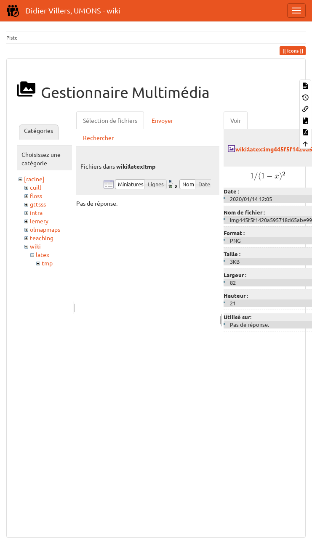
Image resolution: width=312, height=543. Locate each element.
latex (42, 254)
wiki (35, 246)
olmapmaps (45, 229)
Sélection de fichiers (110, 120)
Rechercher (98, 137)
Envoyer (162, 120)
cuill (35, 187)
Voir (235, 120)
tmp (47, 263)
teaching (41, 237)
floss (36, 195)
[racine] (34, 179)
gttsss (38, 204)
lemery (39, 221)
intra (36, 212)
